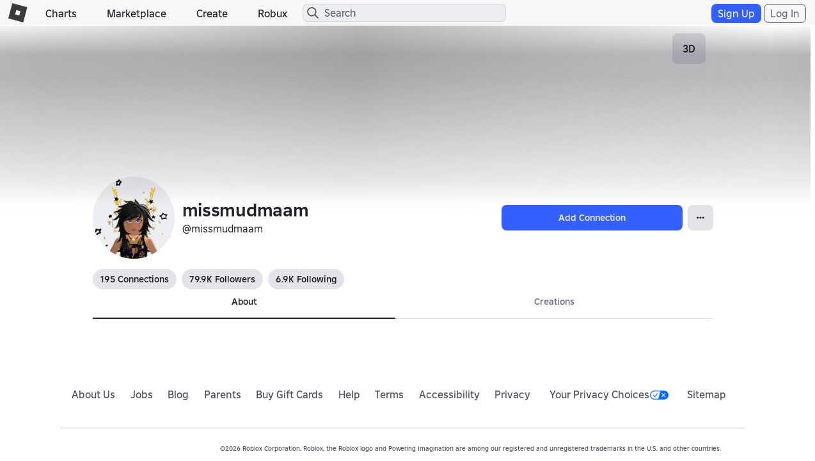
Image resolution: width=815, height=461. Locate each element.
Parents (222, 394)
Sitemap (706, 394)
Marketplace (136, 13)
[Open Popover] (700, 217)
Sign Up (736, 13)
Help (349, 394)
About (244, 301)
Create (212, 13)
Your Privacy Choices (609, 394)
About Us (93, 394)
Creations (554, 301)
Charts (61, 13)
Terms (389, 394)
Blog (178, 394)
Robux (272, 13)
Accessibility (449, 394)
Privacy (512, 394)
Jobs (142, 394)
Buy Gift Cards (289, 394)
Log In (785, 13)
